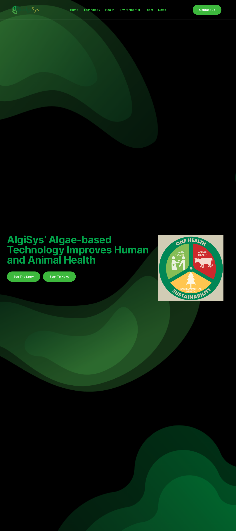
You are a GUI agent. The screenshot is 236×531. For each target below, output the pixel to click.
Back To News (59, 276)
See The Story (23, 276)
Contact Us (207, 10)
